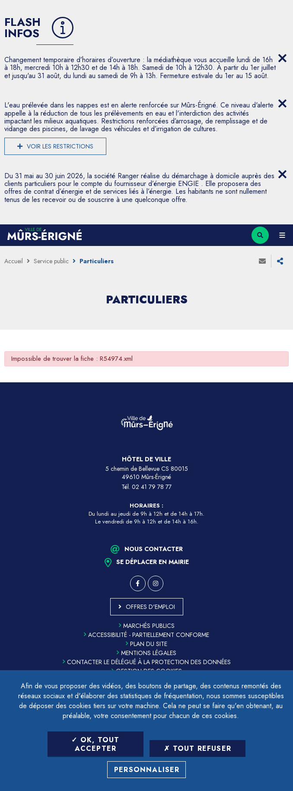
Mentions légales (146, 652)
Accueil (13, 261)
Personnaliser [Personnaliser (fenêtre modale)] (147, 770)
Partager (280, 261)
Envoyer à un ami (262, 261)
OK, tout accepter (95, 744)
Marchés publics (147, 625)
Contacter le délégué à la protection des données (147, 662)
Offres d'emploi (150, 606)
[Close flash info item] (282, 58)
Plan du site (146, 643)
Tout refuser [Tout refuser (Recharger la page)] (197, 748)
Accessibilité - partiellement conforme (146, 634)
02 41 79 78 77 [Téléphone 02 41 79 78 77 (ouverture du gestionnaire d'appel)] (152, 486)
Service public (51, 261)
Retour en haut (280, 382)
